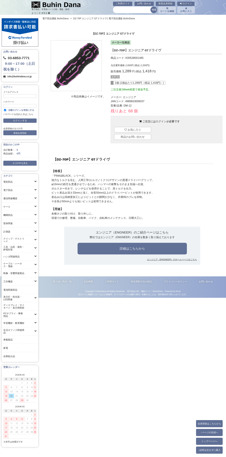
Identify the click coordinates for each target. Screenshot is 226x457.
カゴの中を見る (20, 163)
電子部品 (8, 190)
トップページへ (209, 441)
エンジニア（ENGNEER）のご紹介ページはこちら (132, 232)
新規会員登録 (165, 3)
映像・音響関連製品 (13, 273)
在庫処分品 (9, 356)
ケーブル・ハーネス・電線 (12, 265)
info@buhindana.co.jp (19, 76)
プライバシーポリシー (175, 281)
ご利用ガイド (123, 3)
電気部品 (8, 181)
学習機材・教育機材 (13, 323)
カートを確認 (167, 9)
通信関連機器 (10, 198)
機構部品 (8, 215)
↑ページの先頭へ (209, 432)
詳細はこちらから (132, 248)
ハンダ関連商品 (11, 256)
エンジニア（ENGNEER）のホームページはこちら (172, 259)
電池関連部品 (10, 289)
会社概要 (88, 281)
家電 (5, 348)
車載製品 (8, 339)
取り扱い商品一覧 (62, 281)
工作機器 (8, 281)
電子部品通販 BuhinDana (55, 18)
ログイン (186, 3)
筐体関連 (8, 223)
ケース (6, 206)
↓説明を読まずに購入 (209, 450)
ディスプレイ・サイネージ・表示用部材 (13, 306)
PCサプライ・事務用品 (13, 314)
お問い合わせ (144, 3)
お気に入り (186, 9)
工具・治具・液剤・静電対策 (13, 248)
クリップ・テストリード (13, 240)
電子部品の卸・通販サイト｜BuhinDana (145, 291)
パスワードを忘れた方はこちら (18, 114)
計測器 (6, 231)
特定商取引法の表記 (141, 281)
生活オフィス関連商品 (13, 331)
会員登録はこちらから (209, 423)
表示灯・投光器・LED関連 (12, 298)
